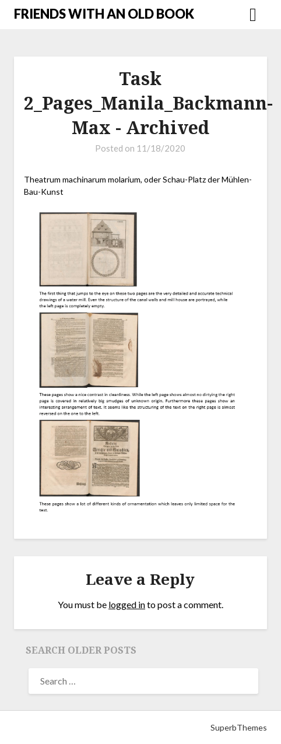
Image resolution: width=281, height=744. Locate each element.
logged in (126, 604)
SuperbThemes (238, 727)
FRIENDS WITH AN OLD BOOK (104, 14)
